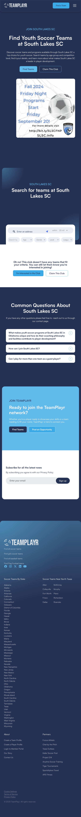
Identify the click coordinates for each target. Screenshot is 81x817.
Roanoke (57, 602)
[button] (74, 5)
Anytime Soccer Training (53, 762)
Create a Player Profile (13, 744)
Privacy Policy (10, 797)
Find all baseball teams (13, 558)
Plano (56, 593)
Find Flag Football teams (14, 563)
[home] (15, 5)
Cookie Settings (10, 791)
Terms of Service (11, 794)
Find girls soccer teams (13, 554)
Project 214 (47, 757)
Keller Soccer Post (50, 753)
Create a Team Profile (13, 740)
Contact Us (8, 757)
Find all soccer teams (12, 549)
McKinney (58, 585)
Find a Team (61, 5)
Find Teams (28, 69)
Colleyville (47, 589)
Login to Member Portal (13, 749)
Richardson (58, 598)
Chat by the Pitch (50, 744)
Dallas (45, 602)
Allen (45, 585)
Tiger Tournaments (50, 766)
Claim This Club (50, 69)
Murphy (57, 589)
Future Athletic (49, 740)
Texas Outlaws (48, 749)
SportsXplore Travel (51, 770)
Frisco (45, 598)
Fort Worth (47, 593)
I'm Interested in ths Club (28, 273)
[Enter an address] (30, 231)
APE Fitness (47, 774)
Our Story (8, 753)
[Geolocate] (47, 231)
